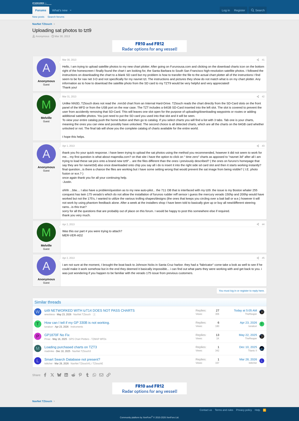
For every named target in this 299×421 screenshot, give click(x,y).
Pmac (48, 339)
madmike (49, 351)
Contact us (206, 409)
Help (257, 409)
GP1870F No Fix (57, 335)
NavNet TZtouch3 (81, 351)
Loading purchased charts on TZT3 (71, 347)
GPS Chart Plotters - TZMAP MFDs (87, 339)
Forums (40, 10)
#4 (263, 224)
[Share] (257, 60)
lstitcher (49, 363)
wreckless (50, 314)
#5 (263, 258)
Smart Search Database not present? (72, 359)
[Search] (258, 10)
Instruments (77, 326)
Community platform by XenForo (149, 417)
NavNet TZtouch (82, 314)
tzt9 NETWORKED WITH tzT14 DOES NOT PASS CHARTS (90, 310)
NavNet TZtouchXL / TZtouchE (87, 363)
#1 (263, 59)
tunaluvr (49, 326)
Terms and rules (224, 409)
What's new (60, 10)
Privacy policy (244, 409)
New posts (38, 16)
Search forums (55, 16)
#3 (263, 146)
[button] (70, 10)
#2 (263, 96)
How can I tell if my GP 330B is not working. (77, 323)
